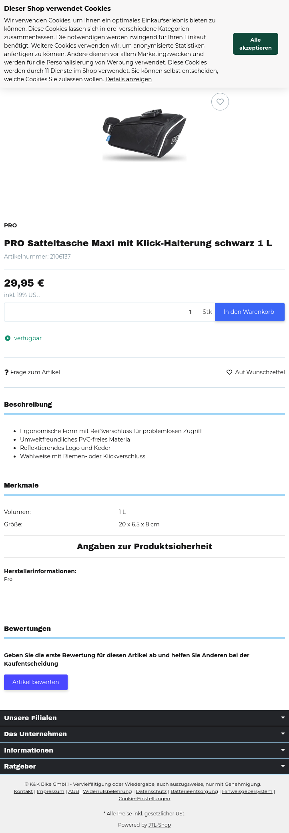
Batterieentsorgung (194, 791)
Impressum (50, 791)
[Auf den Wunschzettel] (220, 101)
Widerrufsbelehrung (107, 791)
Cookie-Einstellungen (145, 798)
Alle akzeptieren (255, 43)
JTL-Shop (160, 825)
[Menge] (102, 312)
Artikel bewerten (35, 682)
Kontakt (23, 791)
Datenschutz (151, 791)
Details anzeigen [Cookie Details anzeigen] (128, 79)
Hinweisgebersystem (247, 791)
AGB (73, 791)
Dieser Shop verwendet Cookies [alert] (57, 8)
